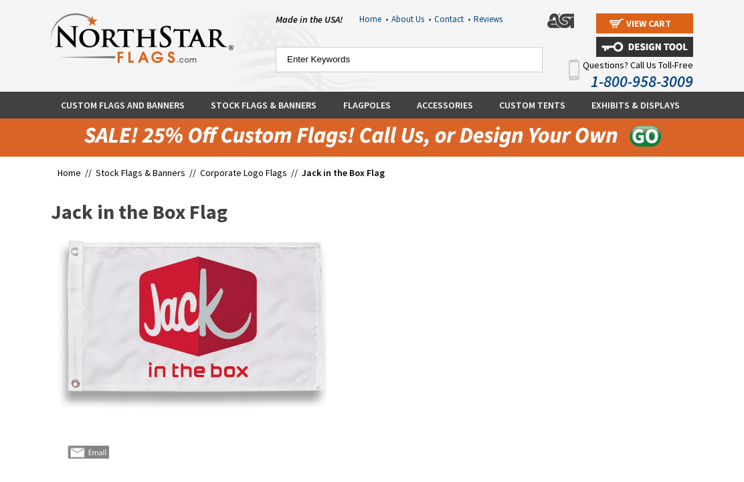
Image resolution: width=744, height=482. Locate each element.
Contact (452, 19)
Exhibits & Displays (635, 105)
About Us (411, 19)
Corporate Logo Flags (243, 173)
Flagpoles (367, 105)
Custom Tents (532, 105)
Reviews (488, 19)
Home (373, 19)
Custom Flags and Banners (123, 105)
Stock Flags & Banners (263, 105)
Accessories (445, 105)
